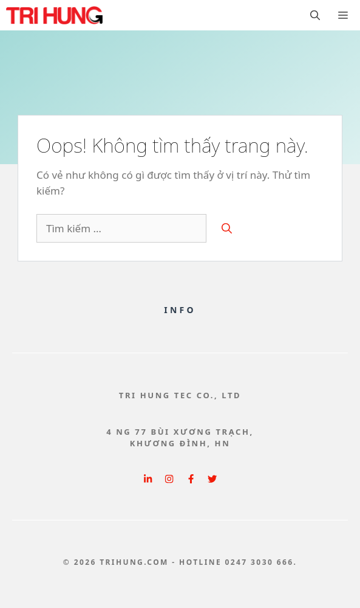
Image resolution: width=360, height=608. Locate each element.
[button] (315, 15)
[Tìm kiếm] (227, 228)
